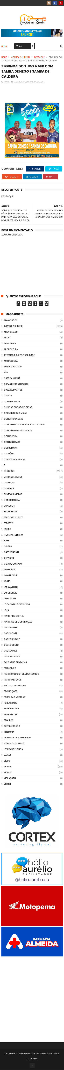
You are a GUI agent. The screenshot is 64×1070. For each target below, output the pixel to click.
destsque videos (13, 494)
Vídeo (7, 761)
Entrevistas (10, 511)
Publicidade (10, 703)
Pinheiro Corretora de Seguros (21, 674)
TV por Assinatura (14, 743)
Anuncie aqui (11, 332)
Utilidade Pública (13, 749)
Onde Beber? (10, 627)
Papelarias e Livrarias (15, 662)
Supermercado (12, 726)
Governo (9, 558)
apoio (7, 337)
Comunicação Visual (15, 413)
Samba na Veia (11, 708)
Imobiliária (10, 569)
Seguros (8, 720)
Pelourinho (10, 668)
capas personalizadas (16, 384)
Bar (6, 372)
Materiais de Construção (18, 621)
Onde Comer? (11, 633)
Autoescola (11, 361)
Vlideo (7, 784)
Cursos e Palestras (14, 459)
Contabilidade (12, 442)
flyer (6, 540)
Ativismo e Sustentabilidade (19, 355)
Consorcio (10, 436)
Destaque (39, 57)
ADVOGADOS (10, 320)
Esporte (8, 523)
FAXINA (7, 529)
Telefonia (9, 732)
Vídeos (7, 772)
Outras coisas (12, 656)
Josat (7, 581)
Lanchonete (10, 593)
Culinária (9, 453)
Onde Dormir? (11, 645)
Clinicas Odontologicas (18, 407)
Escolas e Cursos (13, 517)
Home (4, 46)
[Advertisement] (32, 995)
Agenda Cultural (20, 57)
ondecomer (10, 650)
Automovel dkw (13, 366)
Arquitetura (11, 349)
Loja (6, 610)
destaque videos (13, 477)
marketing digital (14, 616)
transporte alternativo (17, 737)
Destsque (9, 488)
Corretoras (11, 448)
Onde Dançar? (12, 639)
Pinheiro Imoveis (12, 679)
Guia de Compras (13, 564)
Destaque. (9, 482)
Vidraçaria (10, 778)
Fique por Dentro (13, 535)
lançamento (11, 587)
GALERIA (8, 546)
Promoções (10, 691)
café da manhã (12, 378)
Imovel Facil (10, 575)
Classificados (12, 401)
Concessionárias (13, 419)
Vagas (7, 755)
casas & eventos (13, 390)
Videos (7, 766)
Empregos (9, 506)
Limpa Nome (10, 598)
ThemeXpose (23, 1053)
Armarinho (10, 343)
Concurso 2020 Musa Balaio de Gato (24, 424)
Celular (8, 395)
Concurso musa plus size (18, 430)
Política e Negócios (15, 685)
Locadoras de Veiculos (17, 604)
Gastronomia (11, 552)
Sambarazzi (10, 714)
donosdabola (12, 500)
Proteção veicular (14, 697)
